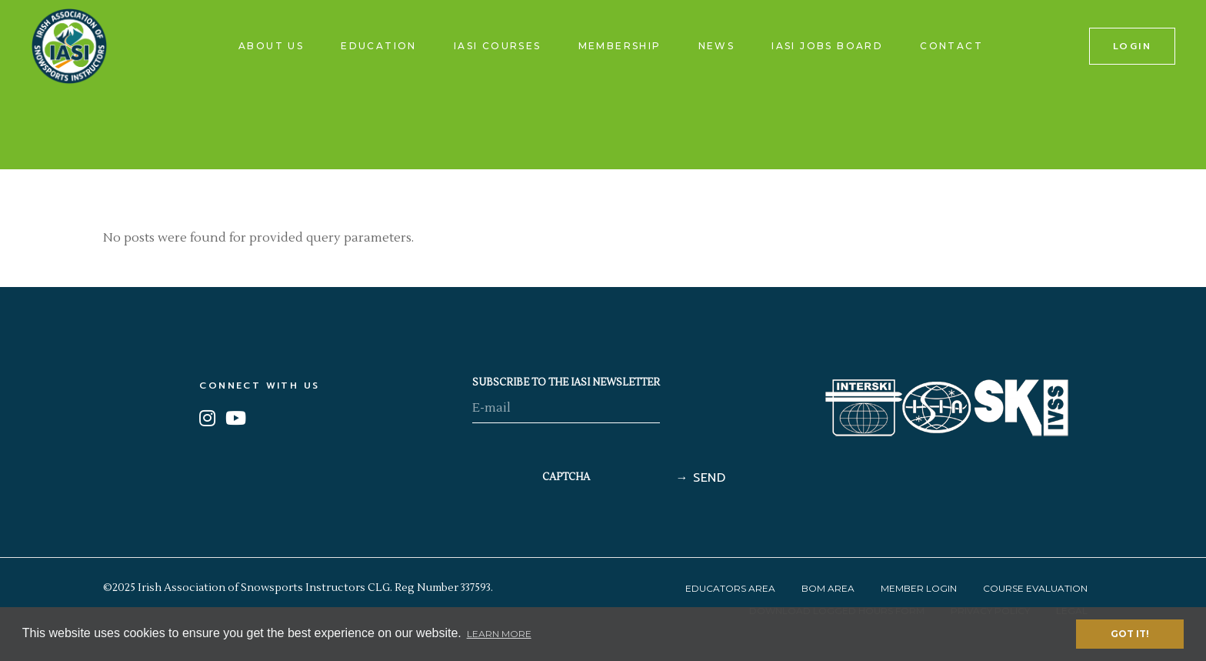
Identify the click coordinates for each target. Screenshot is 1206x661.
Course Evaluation (1035, 588)
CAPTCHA (566, 477)
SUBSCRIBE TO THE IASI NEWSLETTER (566, 382)
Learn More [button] (499, 633)
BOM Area (828, 588)
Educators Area (730, 588)
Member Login (919, 588)
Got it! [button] (1130, 633)
